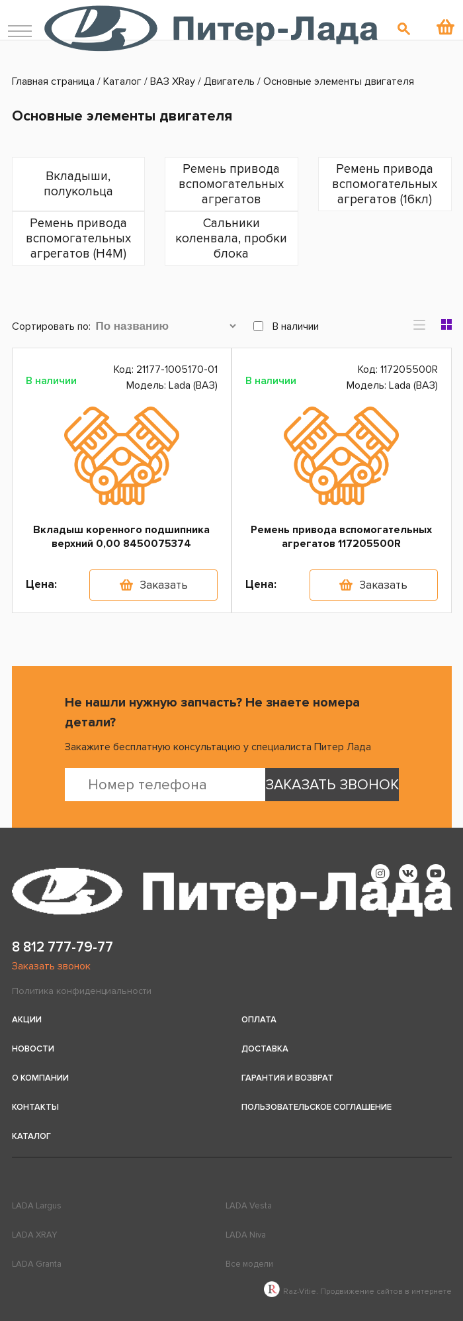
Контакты (35, 1107)
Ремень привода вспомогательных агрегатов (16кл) (384, 184)
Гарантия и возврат (287, 1078)
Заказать (164, 585)
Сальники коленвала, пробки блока (231, 239)
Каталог (31, 1136)
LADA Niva (246, 1235)
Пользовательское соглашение (316, 1107)
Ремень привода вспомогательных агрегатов (231, 184)
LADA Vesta (249, 1205)
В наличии (286, 326)
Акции (27, 1019)
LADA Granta (37, 1264)
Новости (33, 1049)
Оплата (258, 1019)
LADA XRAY (34, 1235)
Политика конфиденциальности (81, 991)
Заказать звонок (51, 966)
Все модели (249, 1264)
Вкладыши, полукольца (78, 184)
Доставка (264, 1049)
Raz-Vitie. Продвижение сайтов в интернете (358, 1292)
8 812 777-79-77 (62, 947)
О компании (40, 1078)
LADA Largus (37, 1205)
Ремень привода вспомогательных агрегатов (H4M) (78, 239)
